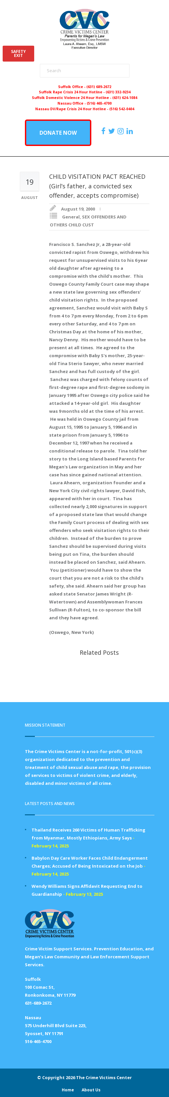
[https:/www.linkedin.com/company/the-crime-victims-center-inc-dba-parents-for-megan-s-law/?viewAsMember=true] (130, 131)
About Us (91, 1090)
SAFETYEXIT (18, 53)
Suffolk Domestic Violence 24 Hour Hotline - (72, 97)
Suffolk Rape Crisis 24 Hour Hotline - (72, 92)
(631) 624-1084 (124, 97)
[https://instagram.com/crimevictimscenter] (122, 131)
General (71, 217)
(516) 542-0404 (121, 109)
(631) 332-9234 (118, 92)
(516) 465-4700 (99, 103)
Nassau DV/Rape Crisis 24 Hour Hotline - (72, 109)
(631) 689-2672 (98, 86)
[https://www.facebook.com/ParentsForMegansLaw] (104, 131)
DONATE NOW (58, 132)
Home (68, 1090)
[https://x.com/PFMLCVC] (112, 131)
